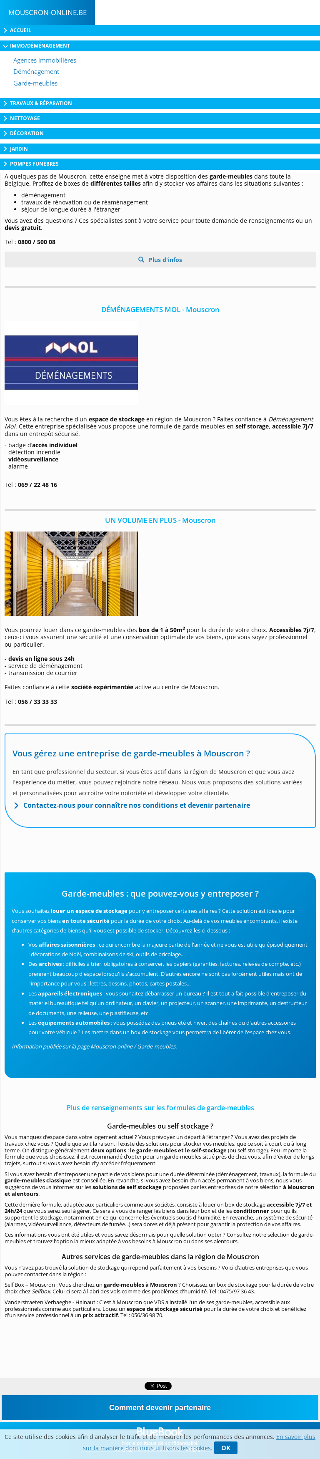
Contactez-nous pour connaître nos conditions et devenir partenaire (136, 805)
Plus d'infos (164, 260)
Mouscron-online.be (47, 12)
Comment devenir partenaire (160, 1408)
